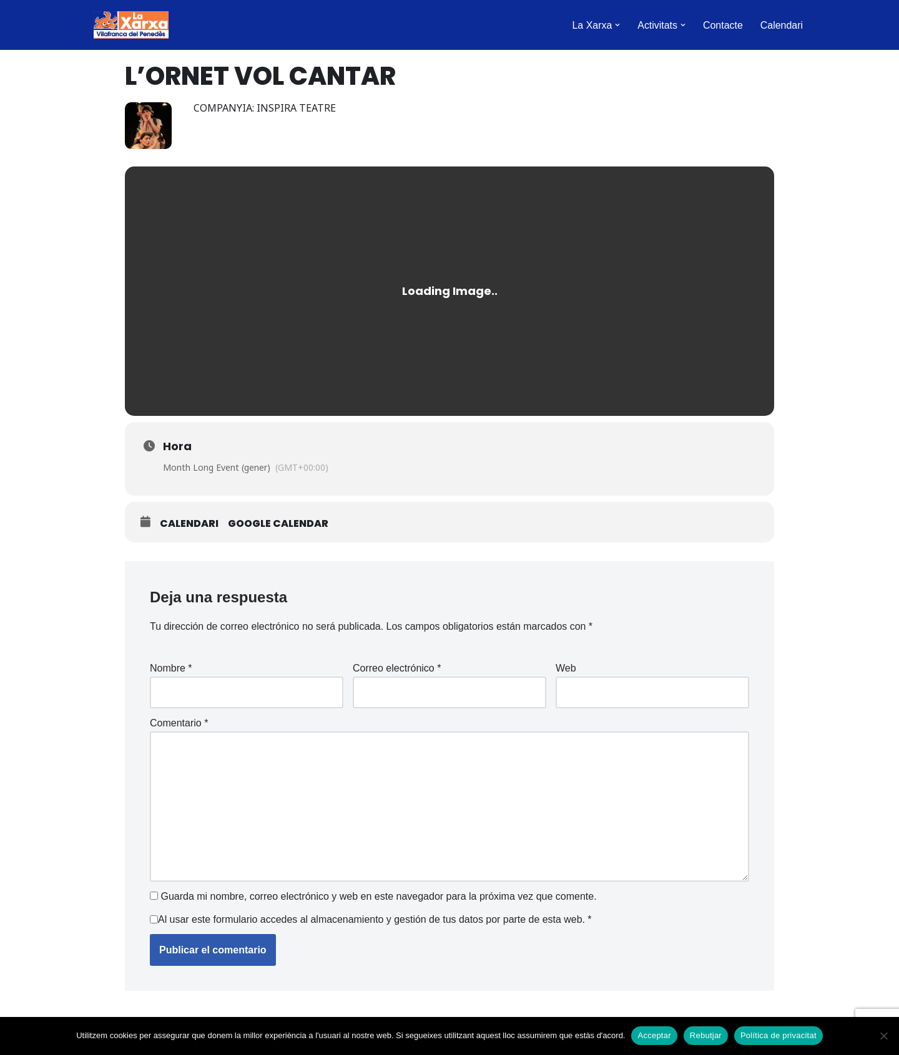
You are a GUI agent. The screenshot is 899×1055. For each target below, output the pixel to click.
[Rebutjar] (883, 1035)
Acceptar (654, 1035)
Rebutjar (706, 1035)
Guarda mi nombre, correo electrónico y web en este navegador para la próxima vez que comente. (378, 897)
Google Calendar (278, 524)
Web (566, 668)
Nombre (171, 668)
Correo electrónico (397, 668)
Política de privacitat (778, 1035)
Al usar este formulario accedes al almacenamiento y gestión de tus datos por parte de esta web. (375, 920)
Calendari (781, 25)
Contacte (722, 25)
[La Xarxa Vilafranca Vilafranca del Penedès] (131, 25)
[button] (616, 24)
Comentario (179, 723)
